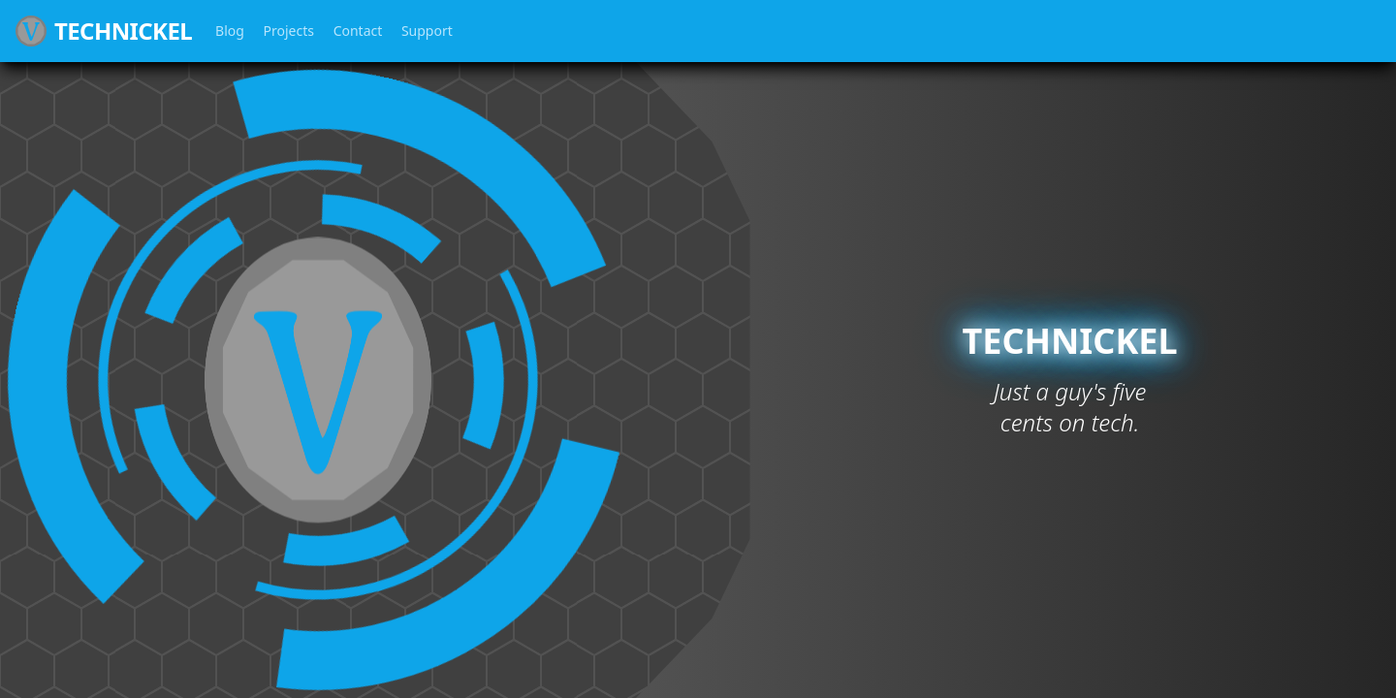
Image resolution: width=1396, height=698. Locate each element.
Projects (289, 30)
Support (427, 30)
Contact (358, 30)
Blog (229, 30)
